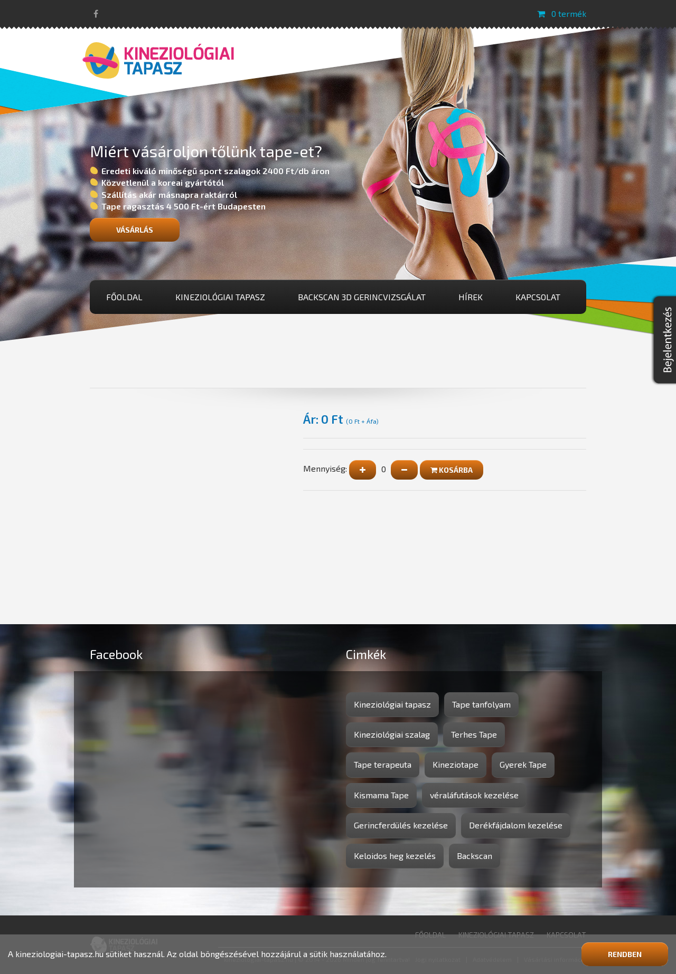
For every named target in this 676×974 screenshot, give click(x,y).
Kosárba (451, 469)
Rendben (625, 954)
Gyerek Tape (523, 764)
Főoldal (124, 297)
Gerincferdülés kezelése (401, 825)
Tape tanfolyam (481, 704)
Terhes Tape (474, 734)
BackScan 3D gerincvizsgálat (362, 297)
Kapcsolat (537, 297)
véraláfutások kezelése (474, 795)
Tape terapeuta (382, 764)
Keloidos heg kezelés (395, 856)
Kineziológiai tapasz (220, 297)
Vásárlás (134, 229)
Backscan (474, 856)
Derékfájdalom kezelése (515, 825)
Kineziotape (455, 764)
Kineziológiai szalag (392, 734)
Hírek (470, 297)
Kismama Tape (381, 795)
